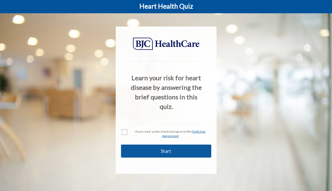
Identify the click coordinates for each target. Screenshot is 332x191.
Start (166, 151)
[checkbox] (166, 134)
